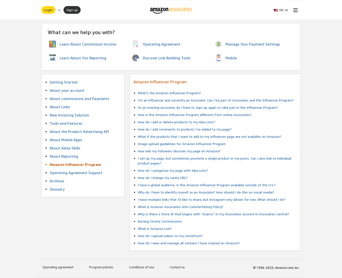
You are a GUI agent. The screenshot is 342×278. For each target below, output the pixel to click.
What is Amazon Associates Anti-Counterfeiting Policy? (180, 207)
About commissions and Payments (79, 98)
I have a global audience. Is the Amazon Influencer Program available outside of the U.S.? (207, 185)
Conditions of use (141, 267)
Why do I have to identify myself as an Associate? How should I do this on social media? (206, 192)
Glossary (57, 189)
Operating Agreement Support (76, 172)
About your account (67, 90)
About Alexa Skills (65, 148)
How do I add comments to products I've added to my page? (185, 129)
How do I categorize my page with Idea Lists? (173, 170)
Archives (57, 181)
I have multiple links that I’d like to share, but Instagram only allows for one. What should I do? (212, 199)
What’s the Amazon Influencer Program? (169, 93)
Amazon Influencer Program (75, 164)
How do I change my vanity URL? (163, 178)
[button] (280, 10)
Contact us (177, 267)
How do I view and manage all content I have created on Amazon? (189, 243)
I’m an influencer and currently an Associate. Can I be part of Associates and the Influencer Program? (216, 100)
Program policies (101, 267)
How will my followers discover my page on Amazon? (179, 151)
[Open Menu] (294, 10)
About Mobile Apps (66, 140)
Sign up (72, 10)
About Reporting (64, 156)
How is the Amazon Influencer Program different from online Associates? (195, 115)
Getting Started (63, 82)
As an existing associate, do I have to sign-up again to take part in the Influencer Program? (208, 107)
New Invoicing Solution (69, 115)
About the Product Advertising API (79, 131)
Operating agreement (58, 267)
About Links (60, 107)
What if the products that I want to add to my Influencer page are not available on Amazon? (209, 136)
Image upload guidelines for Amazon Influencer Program (182, 144)
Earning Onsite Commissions (160, 221)
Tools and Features (66, 123)
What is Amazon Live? (155, 228)
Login (48, 10)
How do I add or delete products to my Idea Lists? (176, 122)
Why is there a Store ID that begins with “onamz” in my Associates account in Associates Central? (213, 214)
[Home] (171, 10)
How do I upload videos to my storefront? (170, 236)
